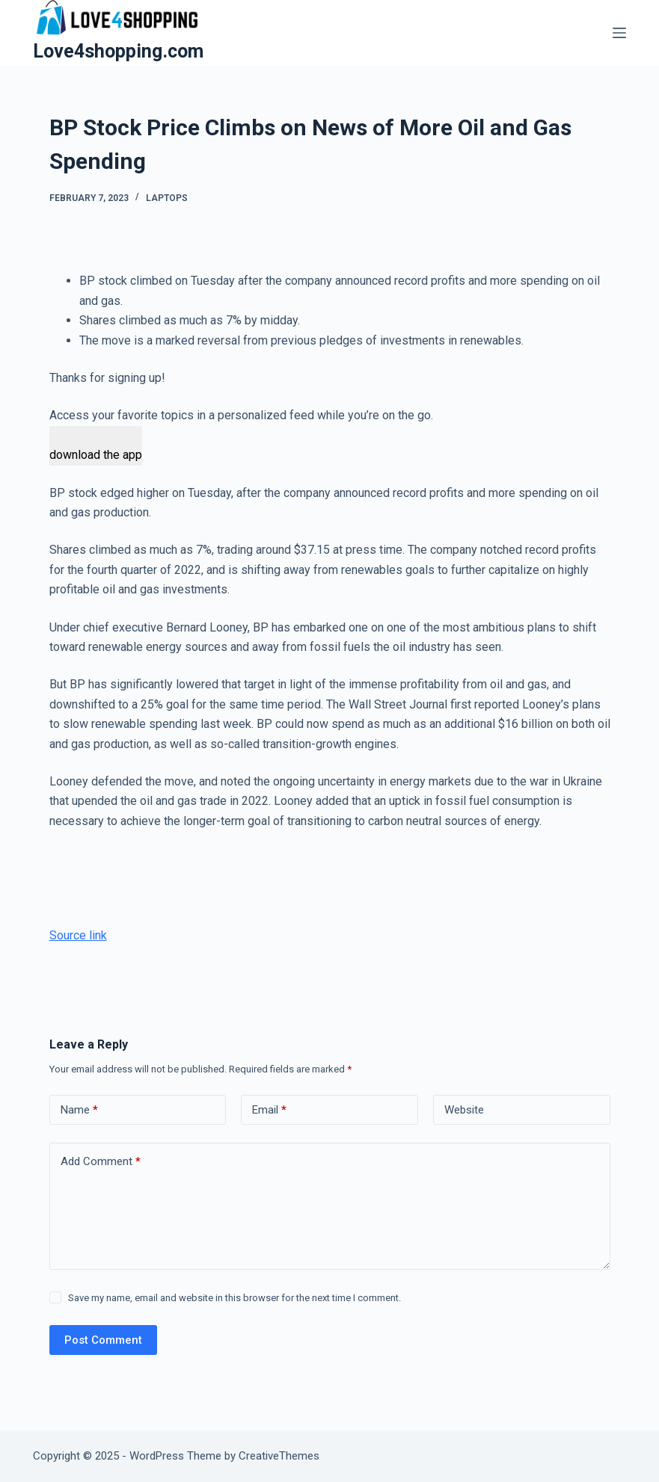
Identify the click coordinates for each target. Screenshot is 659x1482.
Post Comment (103, 1340)
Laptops (167, 198)
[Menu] (619, 33)
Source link (78, 935)
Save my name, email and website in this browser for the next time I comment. (234, 1297)
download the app (95, 455)
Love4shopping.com (118, 51)
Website (464, 1110)
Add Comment (101, 1161)
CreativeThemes (279, 1456)
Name (79, 1110)
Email (269, 1110)
